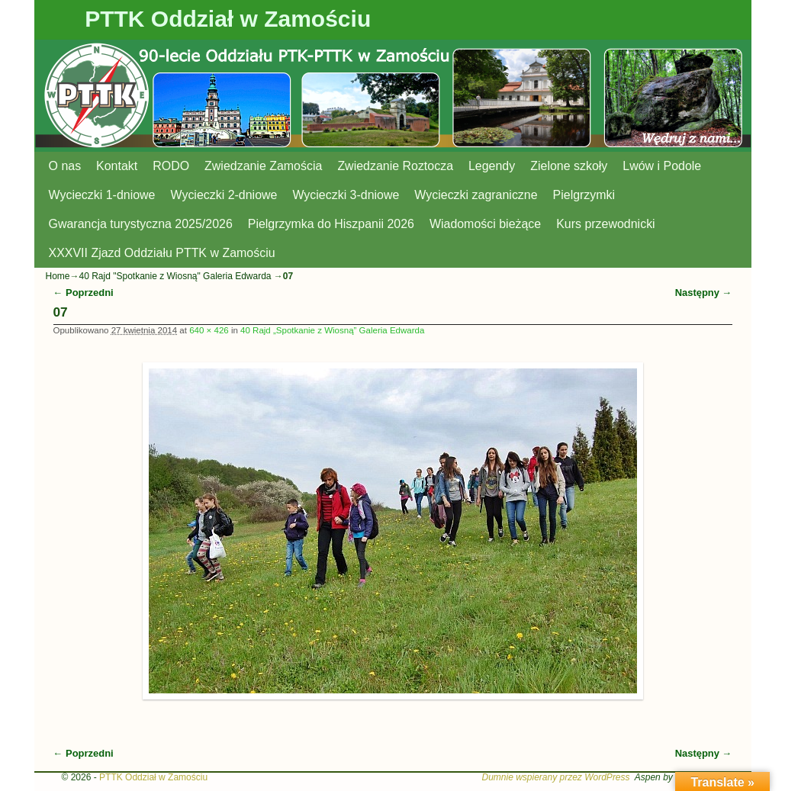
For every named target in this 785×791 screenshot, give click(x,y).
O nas (65, 165)
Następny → (703, 292)
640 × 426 (209, 330)
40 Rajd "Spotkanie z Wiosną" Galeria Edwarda (175, 276)
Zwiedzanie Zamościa (263, 165)
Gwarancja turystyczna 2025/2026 (141, 223)
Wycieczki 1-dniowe (102, 194)
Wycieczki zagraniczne (475, 194)
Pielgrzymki (584, 194)
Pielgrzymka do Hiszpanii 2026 (331, 223)
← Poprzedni (83, 292)
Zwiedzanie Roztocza (395, 165)
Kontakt (116, 165)
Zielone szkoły (568, 165)
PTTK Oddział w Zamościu (228, 18)
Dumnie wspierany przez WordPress (555, 777)
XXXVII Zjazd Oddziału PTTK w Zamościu (162, 252)
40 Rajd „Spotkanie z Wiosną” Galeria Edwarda (332, 330)
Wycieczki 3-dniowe (345, 194)
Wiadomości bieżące (485, 223)
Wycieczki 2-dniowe (223, 194)
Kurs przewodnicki (605, 223)
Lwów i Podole (662, 165)
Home (58, 276)
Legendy (491, 165)
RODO (171, 165)
